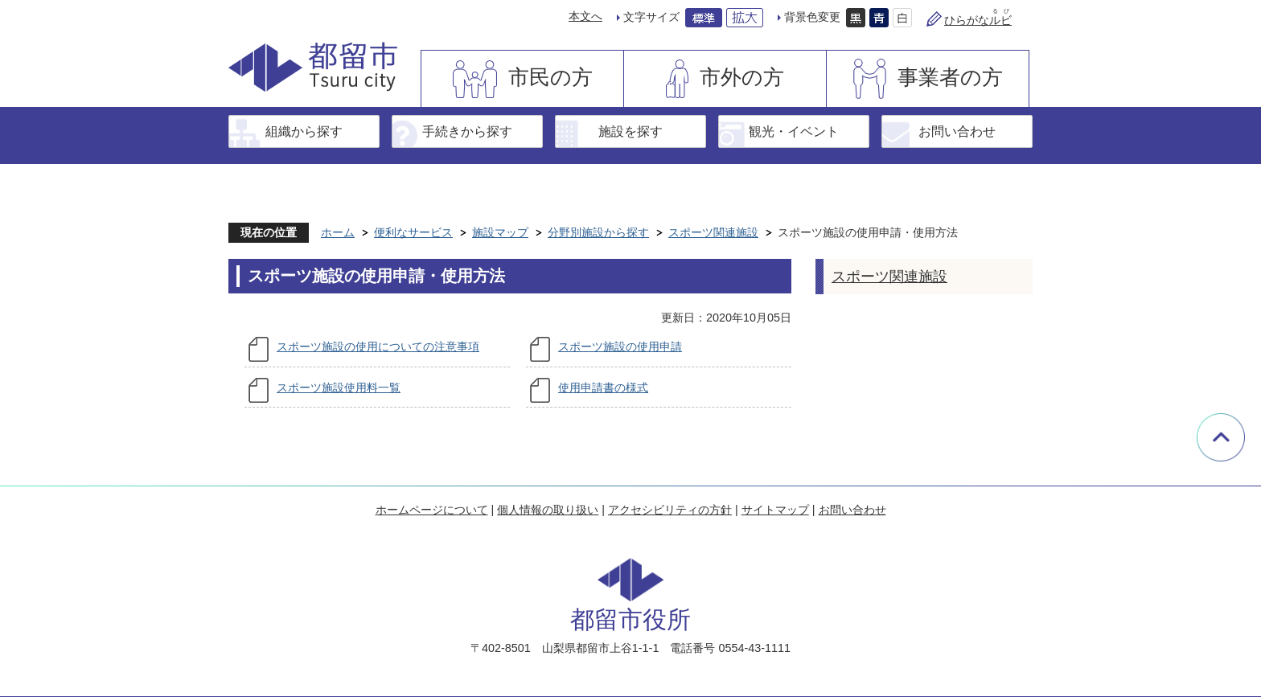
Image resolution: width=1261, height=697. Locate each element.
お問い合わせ (957, 131)
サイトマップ (775, 509)
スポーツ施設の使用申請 (620, 346)
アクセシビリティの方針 (670, 509)
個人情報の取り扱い (547, 509)
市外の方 (742, 77)
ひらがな (978, 20)
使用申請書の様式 (603, 387)
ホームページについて (432, 509)
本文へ (585, 16)
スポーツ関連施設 (713, 232)
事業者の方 (950, 77)
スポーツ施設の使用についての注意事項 (378, 346)
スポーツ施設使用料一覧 (338, 387)
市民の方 (550, 77)
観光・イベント (794, 131)
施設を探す (630, 131)
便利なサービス (413, 232)
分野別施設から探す (598, 232)
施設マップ (500, 232)
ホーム (338, 232)
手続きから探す (467, 131)
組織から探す (304, 131)
